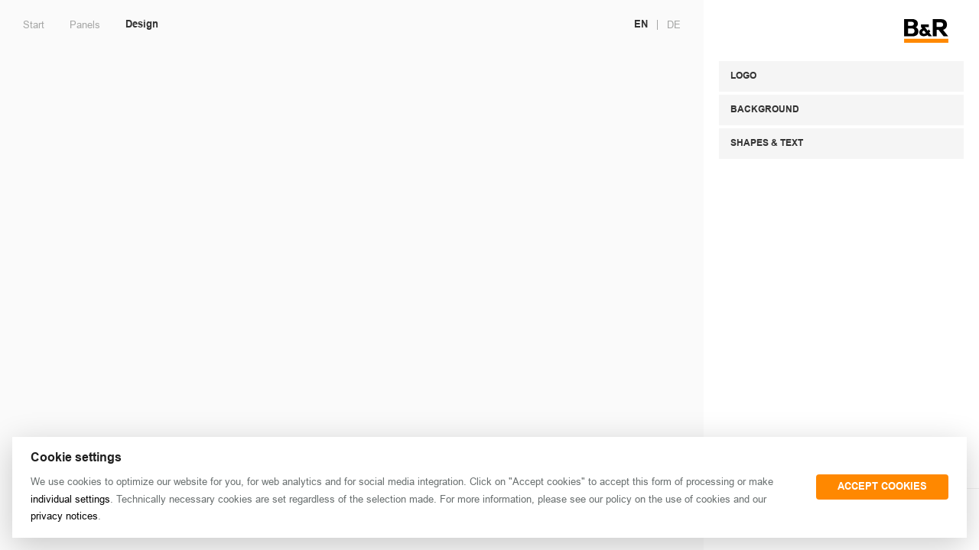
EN (641, 25)
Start (33, 25)
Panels (85, 25)
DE (674, 25)
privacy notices (64, 516)
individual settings (70, 499)
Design (141, 25)
